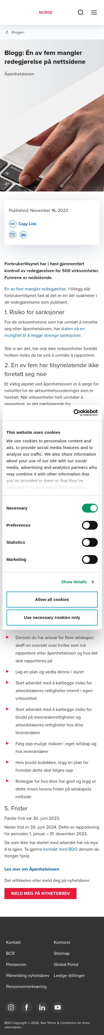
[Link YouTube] (57, 1007)
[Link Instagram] (11, 1007)
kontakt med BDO (60, 849)
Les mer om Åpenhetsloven (31, 869)
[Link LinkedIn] (42, 1007)
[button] (40, 893)
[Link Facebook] (26, 1007)
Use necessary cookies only (52, 617)
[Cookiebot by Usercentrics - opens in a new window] (74, 412)
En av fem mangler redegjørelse (35, 289)
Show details (74, 581)
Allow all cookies (52, 599)
